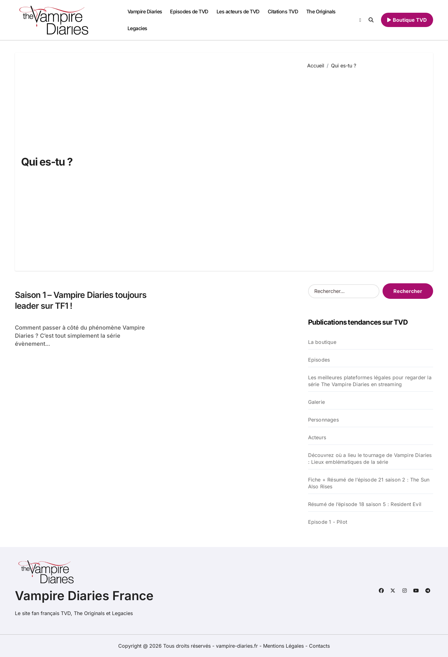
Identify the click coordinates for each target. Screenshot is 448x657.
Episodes (319, 360)
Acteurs (317, 437)
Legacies (137, 28)
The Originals (321, 11)
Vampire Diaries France (84, 595)
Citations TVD (283, 11)
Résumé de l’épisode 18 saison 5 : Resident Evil (364, 504)
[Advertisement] (365, 165)
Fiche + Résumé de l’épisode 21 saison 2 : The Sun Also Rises (369, 483)
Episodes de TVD (189, 11)
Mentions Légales (284, 646)
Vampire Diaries (145, 11)
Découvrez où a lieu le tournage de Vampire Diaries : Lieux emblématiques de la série (370, 458)
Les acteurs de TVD (238, 11)
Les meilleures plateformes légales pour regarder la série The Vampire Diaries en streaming (370, 380)
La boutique (322, 342)
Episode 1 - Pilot (327, 522)
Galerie (316, 402)
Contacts (319, 646)
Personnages (323, 420)
